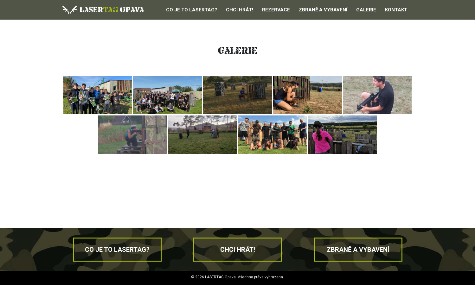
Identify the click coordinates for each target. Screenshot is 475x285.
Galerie (366, 10)
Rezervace (276, 10)
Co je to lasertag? (117, 249)
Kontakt (396, 10)
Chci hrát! (239, 10)
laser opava (103, 9)
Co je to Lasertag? (191, 10)
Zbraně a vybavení (323, 10)
